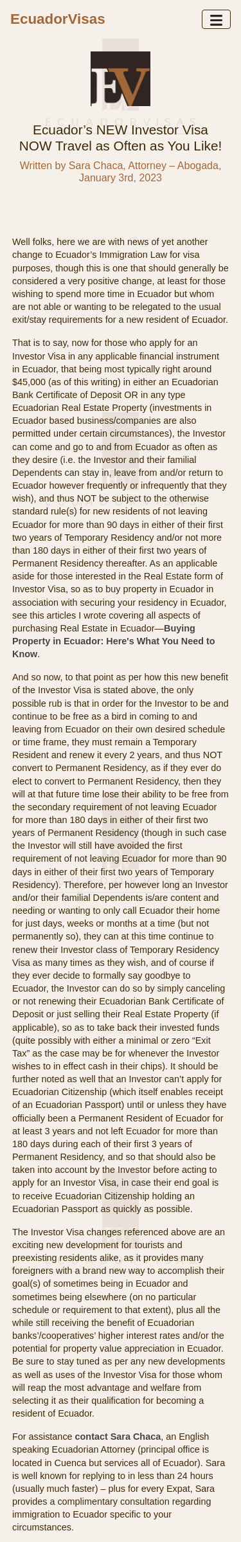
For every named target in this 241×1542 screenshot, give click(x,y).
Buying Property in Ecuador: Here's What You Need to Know (113, 641)
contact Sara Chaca (118, 1436)
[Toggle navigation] (216, 19)
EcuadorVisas (57, 19)
